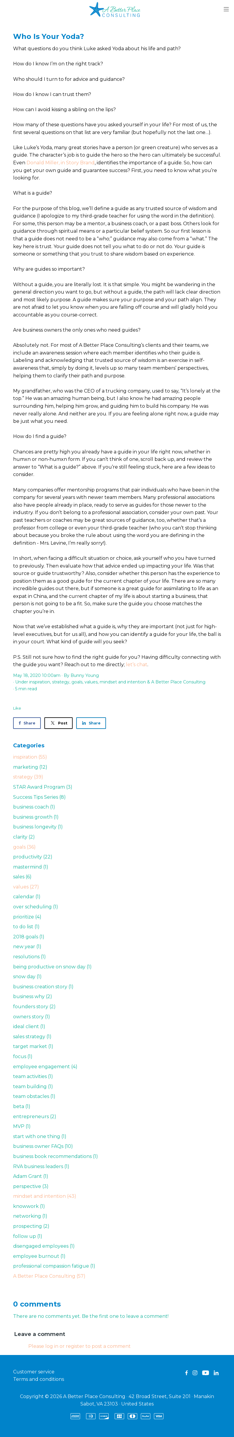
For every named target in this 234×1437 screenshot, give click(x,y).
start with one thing (39, 1136)
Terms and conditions (38, 1379)
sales (22, 877)
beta (21, 1106)
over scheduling (35, 907)
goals (76, 682)
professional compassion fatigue (54, 1266)
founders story (34, 1006)
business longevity (38, 827)
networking (30, 1216)
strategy (60, 682)
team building (33, 1086)
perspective (31, 1186)
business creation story (43, 986)
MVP (22, 1126)
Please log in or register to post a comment (79, 1346)
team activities (33, 1076)
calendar (26, 896)
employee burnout (39, 1256)
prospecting (31, 1226)
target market (33, 1046)
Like (17, 708)
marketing (30, 767)
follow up (27, 1236)
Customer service (33, 1372)
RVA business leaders (41, 1166)
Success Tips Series (39, 797)
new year (27, 946)
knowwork (29, 1206)
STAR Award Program (42, 787)
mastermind (30, 867)
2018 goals (28, 937)
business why (32, 996)
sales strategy (32, 1036)
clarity (24, 837)
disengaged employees (44, 1246)
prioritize (27, 917)
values (91, 682)
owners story (31, 1017)
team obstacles (34, 1096)
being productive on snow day (52, 967)
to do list (26, 926)
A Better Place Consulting (178, 682)
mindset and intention (123, 682)
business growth (36, 817)
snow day (27, 976)
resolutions (29, 956)
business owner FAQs (43, 1146)
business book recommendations (55, 1156)
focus (22, 1056)
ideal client (29, 1026)
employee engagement (45, 1066)
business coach (34, 807)
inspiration (39, 682)
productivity (32, 857)
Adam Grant (30, 1176)
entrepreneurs (34, 1116)
